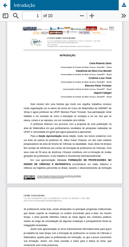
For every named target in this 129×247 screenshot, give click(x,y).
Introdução (24, 5)
